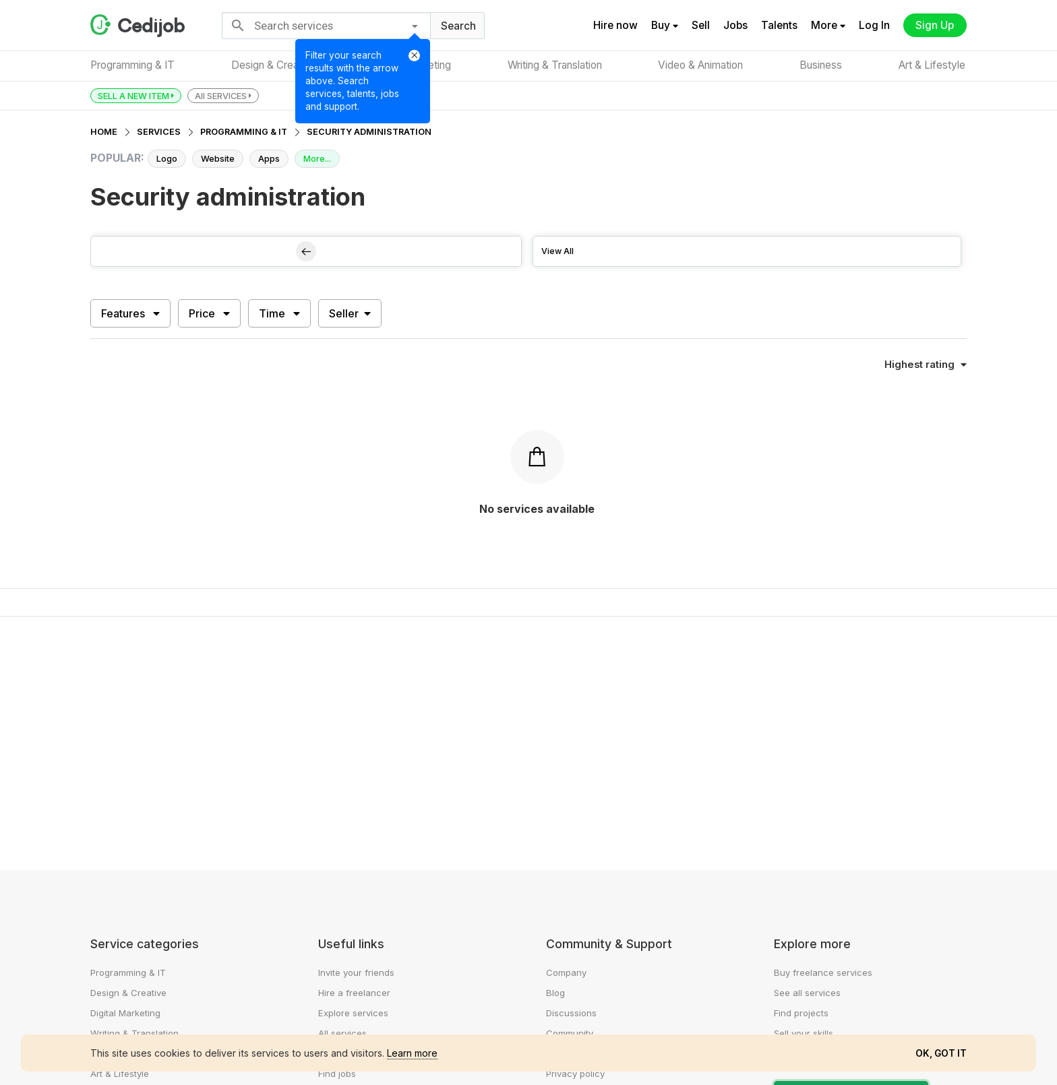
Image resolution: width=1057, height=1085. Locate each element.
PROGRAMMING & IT (243, 132)
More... (317, 159)
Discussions (571, 1013)
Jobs (735, 25)
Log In (873, 25)
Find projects (801, 1013)
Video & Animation (701, 65)
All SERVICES (223, 95)
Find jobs (337, 1073)
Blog (555, 992)
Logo (166, 159)
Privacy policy (575, 1073)
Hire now (615, 25)
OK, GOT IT (941, 1053)
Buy (664, 25)
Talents (778, 25)
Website (218, 159)
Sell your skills (803, 1033)
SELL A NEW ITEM (136, 95)
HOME (103, 132)
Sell (700, 25)
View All (557, 251)
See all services (807, 992)
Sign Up (934, 25)
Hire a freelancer (354, 992)
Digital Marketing (125, 1013)
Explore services (353, 1013)
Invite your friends (356, 972)
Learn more (412, 1053)
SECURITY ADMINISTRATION (369, 132)
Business (822, 65)
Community (569, 1033)
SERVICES (159, 132)
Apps (269, 159)
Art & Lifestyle (933, 65)
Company (566, 972)
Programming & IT (132, 65)
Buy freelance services (823, 972)
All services (342, 1033)
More (827, 25)
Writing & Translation (555, 65)
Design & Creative (273, 65)
